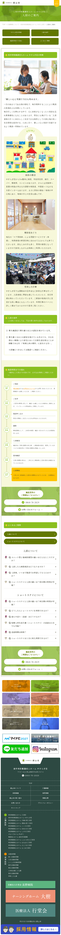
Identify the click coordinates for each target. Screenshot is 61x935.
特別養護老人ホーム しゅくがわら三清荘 (21, 840)
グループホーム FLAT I (16, 834)
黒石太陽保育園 (13, 873)
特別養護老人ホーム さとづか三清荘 (20, 845)
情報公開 (45, 798)
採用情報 (45, 793)
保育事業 (16, 793)
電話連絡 (16, 388)
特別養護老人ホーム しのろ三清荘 (19, 831)
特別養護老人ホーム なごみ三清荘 (19, 848)
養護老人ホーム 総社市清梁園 (18, 837)
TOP (30, 783)
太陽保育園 (12, 854)
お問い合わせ (15, 803)
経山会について (15, 788)
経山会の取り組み (16, 798)
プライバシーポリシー (45, 803)
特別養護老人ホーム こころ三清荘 (19, 826)
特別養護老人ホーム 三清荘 (17, 815)
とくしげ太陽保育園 (14, 862)
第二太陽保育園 (13, 857)
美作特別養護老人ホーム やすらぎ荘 (20, 817)
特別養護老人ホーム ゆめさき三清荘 (20, 829)
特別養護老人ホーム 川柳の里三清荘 (20, 820)
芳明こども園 (12, 876)
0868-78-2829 (32, 775)
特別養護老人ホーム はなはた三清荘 (20, 842)
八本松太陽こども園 (14, 870)
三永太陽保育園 (13, 859)
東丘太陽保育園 (13, 868)
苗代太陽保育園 (13, 865)
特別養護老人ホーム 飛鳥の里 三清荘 (20, 823)
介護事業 (45, 788)
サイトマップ (15, 808)
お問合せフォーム (29, 388)
